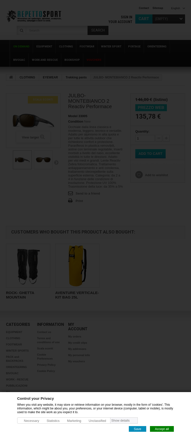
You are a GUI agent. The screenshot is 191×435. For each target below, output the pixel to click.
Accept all (162, 429)
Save (137, 429)
